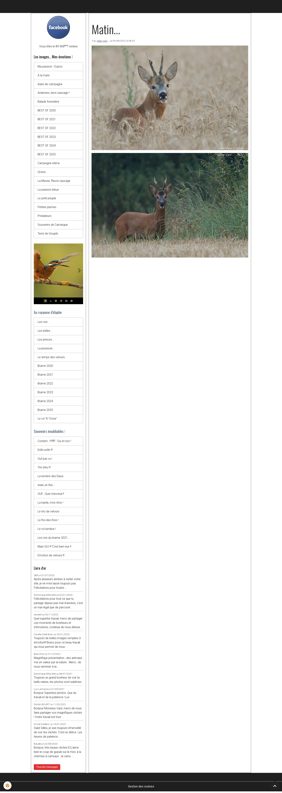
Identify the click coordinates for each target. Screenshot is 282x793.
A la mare (44, 75)
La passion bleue (48, 190)
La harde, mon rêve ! (50, 504)
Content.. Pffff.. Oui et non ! (54, 442)
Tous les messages (47, 768)
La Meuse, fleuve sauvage (54, 181)
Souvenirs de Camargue (53, 225)
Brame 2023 (45, 393)
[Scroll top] (274, 785)
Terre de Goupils (48, 234)
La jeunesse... (46, 349)
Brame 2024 (45, 402)
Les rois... (44, 322)
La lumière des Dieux (50, 477)
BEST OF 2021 (47, 119)
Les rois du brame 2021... (54, 539)
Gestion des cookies (141, 788)
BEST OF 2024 (47, 146)
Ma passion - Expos (50, 66)
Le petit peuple (47, 198)
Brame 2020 (45, 366)
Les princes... (46, 340)
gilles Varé (102, 40)
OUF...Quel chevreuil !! (51, 495)
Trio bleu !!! (44, 468)
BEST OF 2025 (47, 154)
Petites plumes (47, 207)
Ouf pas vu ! (45, 459)
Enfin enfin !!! (45, 451)
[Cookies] (8, 785)
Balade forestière (48, 101)
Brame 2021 (45, 375)
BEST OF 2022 (47, 128)
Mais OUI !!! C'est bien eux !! (54, 548)
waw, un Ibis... (46, 486)
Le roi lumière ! (47, 530)
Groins (42, 172)
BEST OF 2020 (47, 110)
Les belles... (45, 331)
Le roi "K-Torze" (47, 419)
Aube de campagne (50, 84)
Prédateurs (44, 216)
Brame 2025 (45, 411)
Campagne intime (49, 163)
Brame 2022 (45, 384)
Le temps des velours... (52, 358)
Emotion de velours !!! (51, 556)
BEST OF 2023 (47, 137)
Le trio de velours (48, 512)
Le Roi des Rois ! (48, 521)
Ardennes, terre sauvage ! (53, 93)
